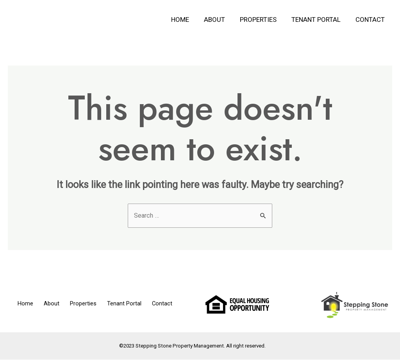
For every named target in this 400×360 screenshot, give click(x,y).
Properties (262, 19)
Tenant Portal (318, 19)
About (219, 19)
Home (187, 19)
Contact (371, 19)
